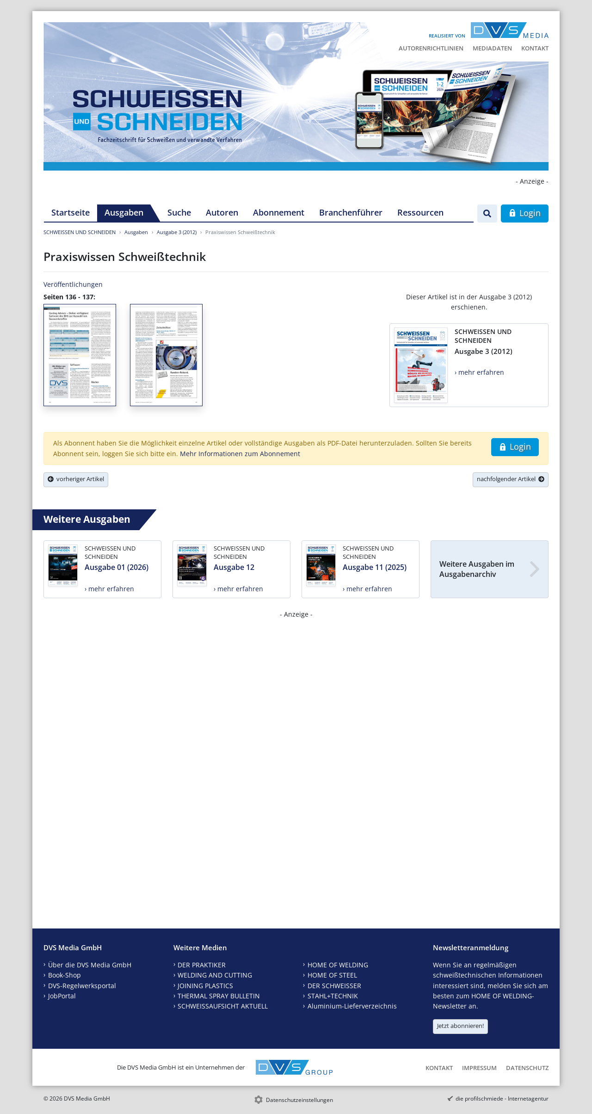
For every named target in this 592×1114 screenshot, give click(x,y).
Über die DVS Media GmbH (89, 964)
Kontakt (535, 48)
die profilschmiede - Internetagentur (502, 1098)
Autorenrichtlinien (431, 48)
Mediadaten (492, 48)
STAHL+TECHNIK (333, 995)
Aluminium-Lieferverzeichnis (352, 1006)
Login (525, 212)
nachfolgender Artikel (510, 479)
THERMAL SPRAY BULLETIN (219, 995)
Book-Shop (64, 975)
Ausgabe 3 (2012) (177, 232)
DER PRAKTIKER (202, 964)
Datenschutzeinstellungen (299, 1100)
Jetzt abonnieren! (460, 1025)
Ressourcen (420, 212)
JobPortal (62, 995)
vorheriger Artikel (76, 479)
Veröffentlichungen (73, 284)
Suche (179, 212)
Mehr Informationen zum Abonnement (240, 453)
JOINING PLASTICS (205, 985)
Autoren (222, 212)
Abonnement (278, 212)
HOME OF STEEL (332, 975)
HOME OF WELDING (338, 964)
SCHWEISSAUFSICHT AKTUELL (223, 1006)
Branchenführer (350, 212)
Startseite (70, 212)
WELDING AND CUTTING (215, 975)
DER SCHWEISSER (334, 985)
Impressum (479, 1068)
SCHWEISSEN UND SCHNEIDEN (79, 232)
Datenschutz (527, 1068)
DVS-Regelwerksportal (82, 985)
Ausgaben (124, 212)
